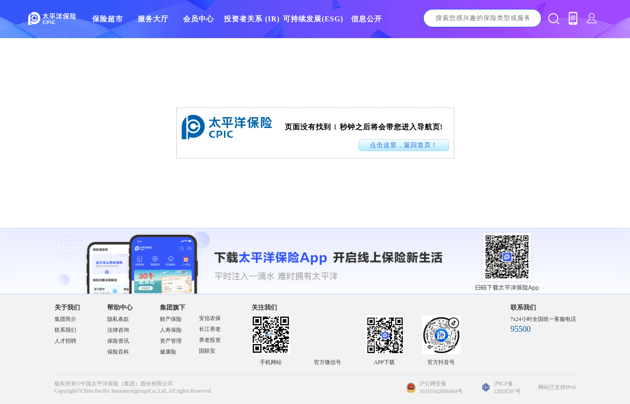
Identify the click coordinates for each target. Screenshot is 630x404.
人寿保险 (171, 330)
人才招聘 (65, 341)
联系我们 (65, 330)
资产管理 (171, 341)
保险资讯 (118, 341)
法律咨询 (118, 330)
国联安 (207, 351)
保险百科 (118, 352)
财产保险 (171, 319)
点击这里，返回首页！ (404, 145)
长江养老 (210, 329)
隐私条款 (118, 319)
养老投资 (210, 340)
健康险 (168, 352)
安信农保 (210, 318)
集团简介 (65, 319)
